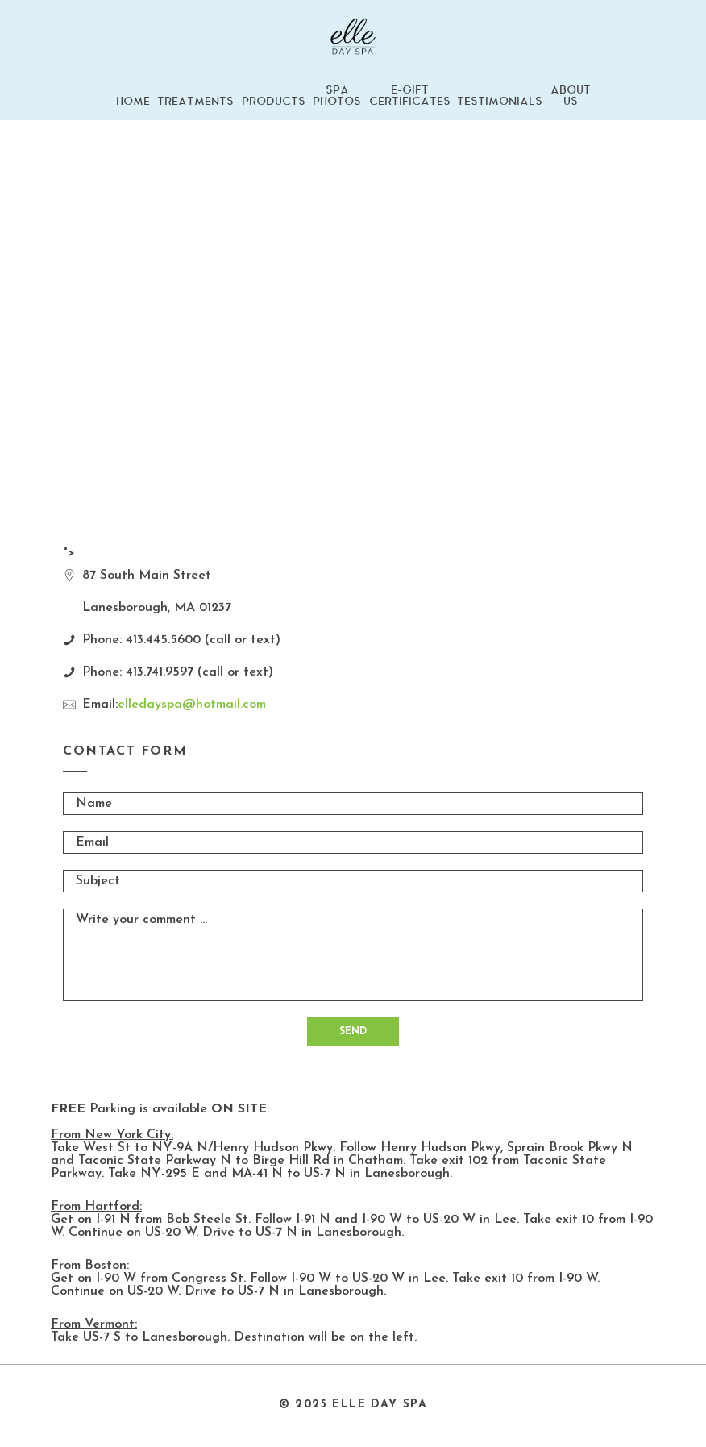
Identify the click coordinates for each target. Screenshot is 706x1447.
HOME (133, 101)
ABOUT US (570, 96)
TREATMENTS (195, 101)
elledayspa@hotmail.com (192, 704)
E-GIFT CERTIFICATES (410, 96)
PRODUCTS (273, 101)
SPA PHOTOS (337, 96)
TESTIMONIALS (499, 101)
